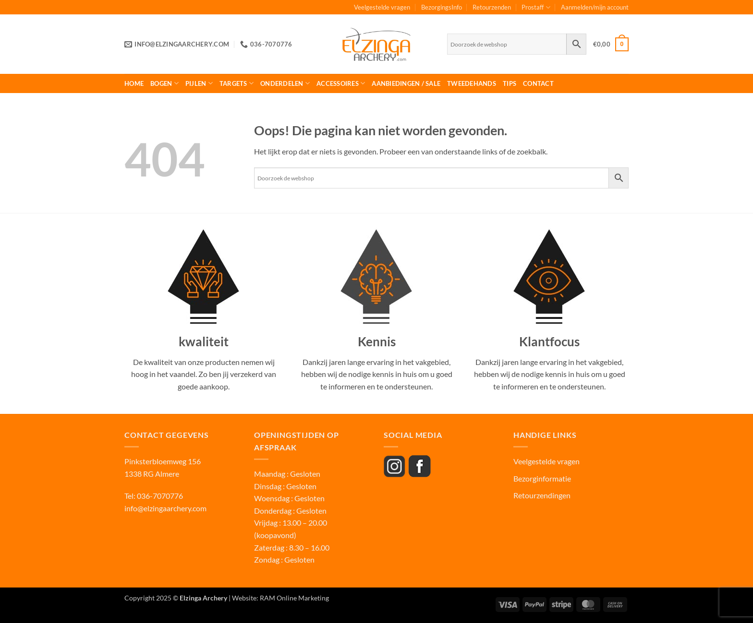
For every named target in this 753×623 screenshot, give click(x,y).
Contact (538, 83)
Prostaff (536, 7)
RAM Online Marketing (294, 598)
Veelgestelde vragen (382, 7)
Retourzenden (492, 7)
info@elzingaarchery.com (165, 508)
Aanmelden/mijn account (595, 7)
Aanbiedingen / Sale (406, 83)
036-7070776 (159, 495)
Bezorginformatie (542, 478)
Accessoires (340, 83)
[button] (611, 44)
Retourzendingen (542, 495)
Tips (509, 83)
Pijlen (199, 83)
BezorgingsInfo (441, 7)
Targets (236, 83)
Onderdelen (285, 83)
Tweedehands (471, 83)
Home (134, 83)
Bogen (164, 83)
